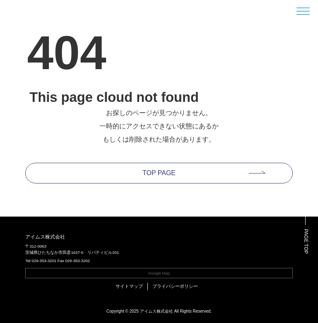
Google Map (159, 273)
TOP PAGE (159, 172)
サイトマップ (129, 286)
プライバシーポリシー (175, 286)
